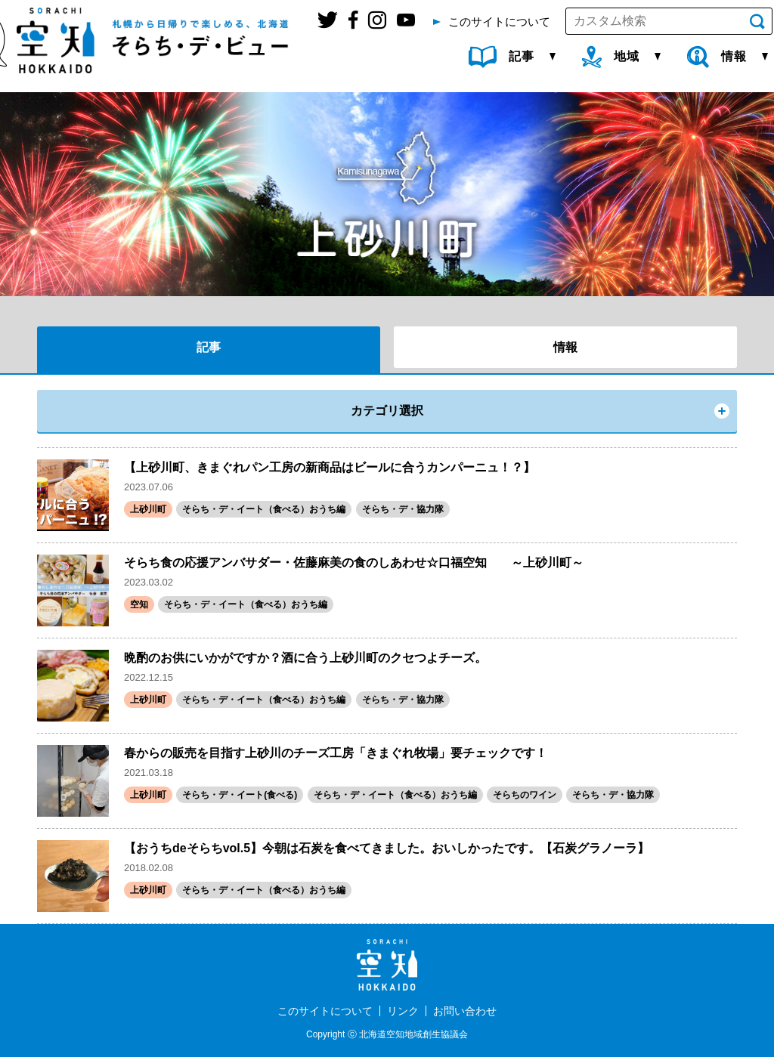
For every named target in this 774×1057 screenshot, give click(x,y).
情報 (565, 347)
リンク (403, 1011)
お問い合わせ (465, 1011)
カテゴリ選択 (387, 410)
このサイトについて (325, 1011)
